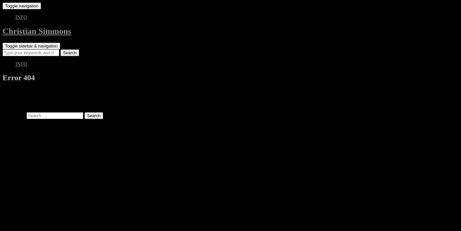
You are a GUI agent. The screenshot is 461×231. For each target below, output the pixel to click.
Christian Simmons (37, 31)
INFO (21, 17)
